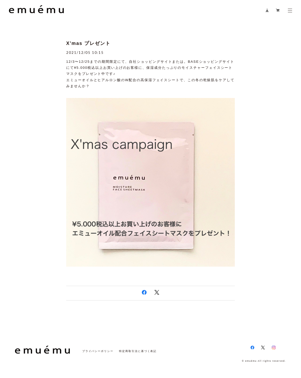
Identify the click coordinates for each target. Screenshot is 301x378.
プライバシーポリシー (97, 351)
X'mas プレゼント (88, 43)
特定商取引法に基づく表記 (138, 351)
